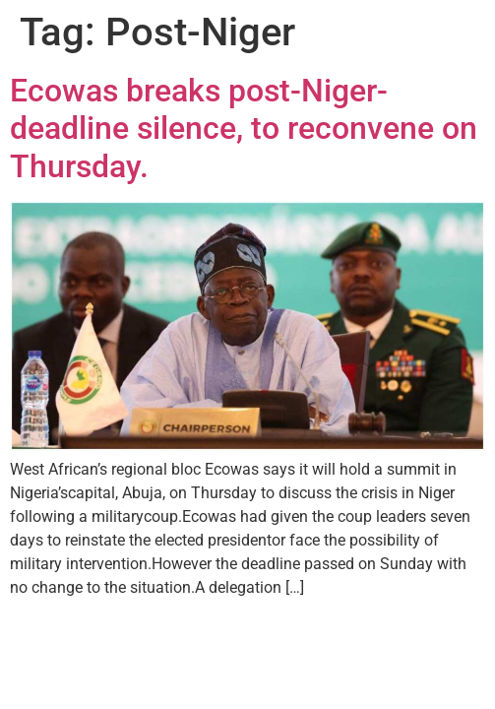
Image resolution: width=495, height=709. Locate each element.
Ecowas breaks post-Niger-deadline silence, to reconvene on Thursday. (243, 128)
